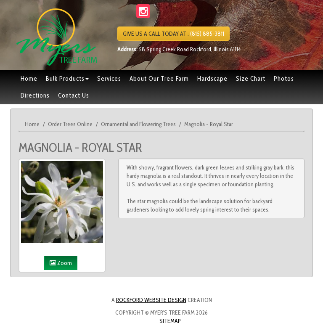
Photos (284, 78)
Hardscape (212, 78)
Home (29, 78)
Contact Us (73, 95)
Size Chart (250, 78)
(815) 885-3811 (173, 33)
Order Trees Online (70, 124)
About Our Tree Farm (159, 78)
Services (109, 78)
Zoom (61, 263)
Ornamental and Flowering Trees (138, 124)
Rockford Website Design (151, 300)
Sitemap (170, 321)
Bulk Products (67, 78)
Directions (35, 95)
